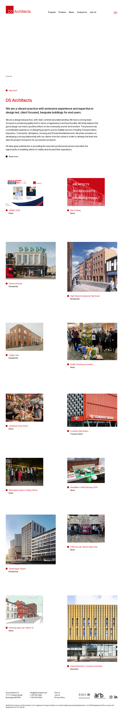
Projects (52, 12)
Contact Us (82, 12)
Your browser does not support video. (61, 47)
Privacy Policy (59, 697)
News (71, 12)
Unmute (9, 76)
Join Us (93, 12)
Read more (13, 156)
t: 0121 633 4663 (36, 695)
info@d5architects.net (38, 693)
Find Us (57, 693)
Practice (62, 12)
